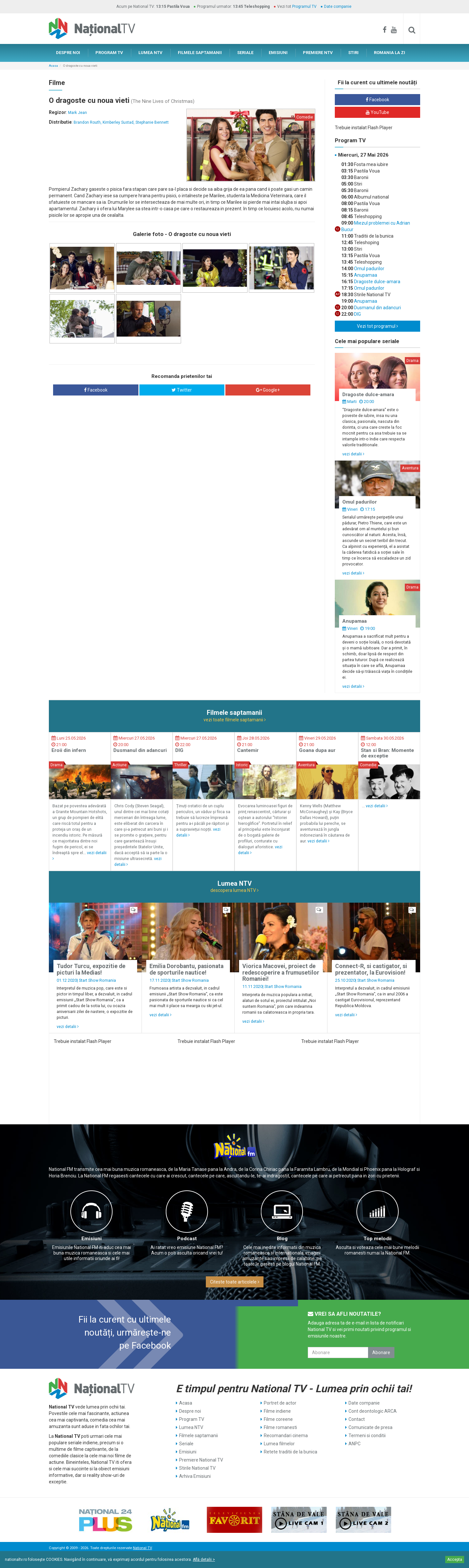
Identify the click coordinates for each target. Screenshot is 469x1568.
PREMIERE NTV (318, 52)
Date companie (337, 6)
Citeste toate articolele (234, 1281)
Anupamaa (365, 275)
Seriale (186, 1443)
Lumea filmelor (279, 1443)
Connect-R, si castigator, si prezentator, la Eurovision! (371, 969)
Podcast (187, 1239)
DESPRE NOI (68, 52)
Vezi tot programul (377, 326)
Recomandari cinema (286, 1435)
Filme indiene (277, 1411)
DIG (357, 314)
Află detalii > (204, 1559)
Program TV (191, 1419)
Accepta (454, 1559)
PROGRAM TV (109, 52)
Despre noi (190, 1411)
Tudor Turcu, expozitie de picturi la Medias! (91, 969)
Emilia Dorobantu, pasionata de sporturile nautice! (186, 969)
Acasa (53, 65)
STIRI (353, 52)
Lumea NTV (191, 1427)
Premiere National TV (201, 1460)
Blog (282, 1239)
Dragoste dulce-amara (376, 281)
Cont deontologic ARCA (372, 1411)
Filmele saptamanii (198, 1435)
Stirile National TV (197, 1468)
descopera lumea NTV (234, 890)
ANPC (354, 1443)
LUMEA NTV (150, 52)
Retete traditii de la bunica (290, 1451)
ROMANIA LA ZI (389, 52)
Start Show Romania (97, 980)
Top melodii (377, 1239)
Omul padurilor (368, 268)
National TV (142, 1548)
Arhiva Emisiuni (195, 1476)
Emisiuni (91, 1239)
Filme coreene (278, 1419)
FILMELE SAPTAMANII (200, 52)
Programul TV (304, 6)
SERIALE (245, 52)
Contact (356, 1419)
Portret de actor (280, 1403)
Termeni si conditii (367, 1435)
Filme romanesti (280, 1427)
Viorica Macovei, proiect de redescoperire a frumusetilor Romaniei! (280, 972)
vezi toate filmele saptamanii (235, 719)
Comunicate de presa (370, 1427)
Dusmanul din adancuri (377, 307)
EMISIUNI (278, 52)
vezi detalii (353, 453)
